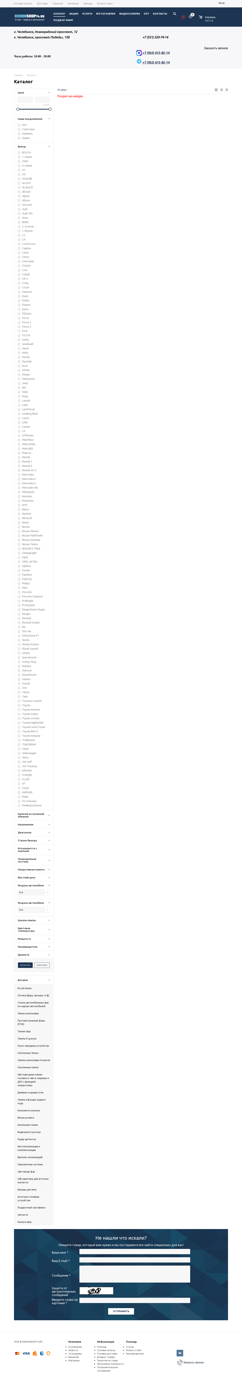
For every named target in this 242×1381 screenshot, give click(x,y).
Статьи (130, 1347)
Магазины (74, 1360)
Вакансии (73, 1357)
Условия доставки (107, 1353)
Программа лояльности (110, 1364)
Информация (105, 1341)
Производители (135, 1353)
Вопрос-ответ (134, 1350)
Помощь (131, 1341)
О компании (75, 1347)
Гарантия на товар (107, 1360)
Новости (73, 1350)
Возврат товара (106, 1357)
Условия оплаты (106, 1350)
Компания (74, 1341)
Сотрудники (75, 1353)
